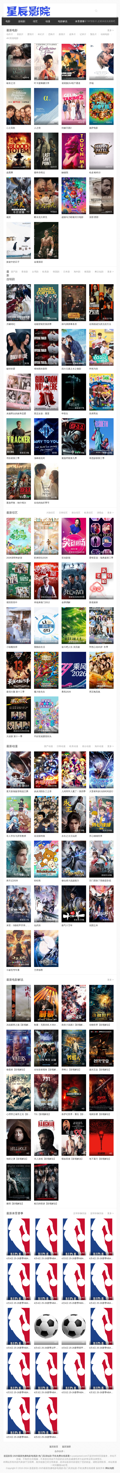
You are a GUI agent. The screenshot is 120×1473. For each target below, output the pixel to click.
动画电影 (105, 34)
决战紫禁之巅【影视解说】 (19, 1025)
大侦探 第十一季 (14, 736)
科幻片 (41, 34)
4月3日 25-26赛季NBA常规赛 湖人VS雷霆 (82, 1392)
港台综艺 (76, 512)
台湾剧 (35, 271)
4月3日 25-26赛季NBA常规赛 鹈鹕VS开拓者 (27, 1437)
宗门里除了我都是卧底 (100, 880)
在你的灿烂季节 (41, 502)
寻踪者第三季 (13, 458)
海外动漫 (99, 746)
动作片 (9, 34)
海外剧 (77, 271)
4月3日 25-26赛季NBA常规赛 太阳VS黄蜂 (26, 1392)
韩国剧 (56, 271)
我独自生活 (39, 647)
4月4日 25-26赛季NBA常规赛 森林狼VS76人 (28, 1348)
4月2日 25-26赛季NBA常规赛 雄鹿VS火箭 (54, 1437)
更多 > (110, 30)
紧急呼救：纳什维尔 (16, 502)
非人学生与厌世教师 (16, 836)
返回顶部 (66, 1446)
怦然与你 (93, 368)
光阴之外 (93, 925)
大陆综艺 (50, 512)
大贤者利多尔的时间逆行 (101, 791)
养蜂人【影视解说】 (71, 1069)
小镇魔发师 (11, 647)
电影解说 (62, 21)
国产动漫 (48, 746)
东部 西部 (94, 217)
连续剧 (21, 21)
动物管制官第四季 (43, 324)
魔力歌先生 (39, 691)
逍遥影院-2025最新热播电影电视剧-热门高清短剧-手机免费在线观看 (37, 1456)
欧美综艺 (88, 512)
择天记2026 (12, 880)
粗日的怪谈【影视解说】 (46, 1203)
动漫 (47, 21)
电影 (8, 21)
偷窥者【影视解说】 (16, 1069)
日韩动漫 (61, 746)
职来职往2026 (41, 557)
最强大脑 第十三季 (15, 691)
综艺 (35, 21)
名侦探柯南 (39, 836)
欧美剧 (45, 271)
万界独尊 (38, 970)
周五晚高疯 (94, 691)
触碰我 (65, 172)
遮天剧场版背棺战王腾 (17, 791)
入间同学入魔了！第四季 (74, 791)
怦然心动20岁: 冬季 (98, 647)
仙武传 (37, 925)
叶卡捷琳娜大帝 (41, 83)
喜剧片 (20, 34)
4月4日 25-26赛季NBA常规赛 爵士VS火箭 (54, 1303)
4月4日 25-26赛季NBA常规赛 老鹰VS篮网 (54, 1258)
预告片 (93, 34)
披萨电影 (93, 128)
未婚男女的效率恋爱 (16, 413)
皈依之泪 (10, 83)
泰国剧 (87, 271)
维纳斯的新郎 (40, 368)
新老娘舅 (93, 602)
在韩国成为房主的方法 (100, 324)
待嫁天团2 (67, 128)
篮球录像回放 (96, 1213)
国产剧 (14, 271)
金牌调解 (66, 602)
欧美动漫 (73, 746)
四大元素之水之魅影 (71, 368)
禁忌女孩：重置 (41, 413)
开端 (91, 83)
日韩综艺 (63, 512)
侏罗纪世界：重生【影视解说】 (77, 1114)
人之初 (37, 128)
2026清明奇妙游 (14, 557)
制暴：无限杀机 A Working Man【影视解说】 (56, 1025)
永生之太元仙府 (69, 836)
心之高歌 (10, 128)
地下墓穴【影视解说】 (100, 1159)
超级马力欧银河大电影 (72, 217)
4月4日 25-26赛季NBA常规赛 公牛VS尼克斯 (27, 1303)
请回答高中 (11, 602)
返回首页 (53, 1446)
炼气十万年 (67, 925)
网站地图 (109, 1468)
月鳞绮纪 (10, 324)
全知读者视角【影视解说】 (47, 1069)
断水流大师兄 (40, 217)
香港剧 (24, 271)
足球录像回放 (79, 1213)
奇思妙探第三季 (97, 458)
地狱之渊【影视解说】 (17, 1159)
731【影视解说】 (42, 1114)
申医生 (65, 413)
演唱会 (100, 512)
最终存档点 (39, 172)
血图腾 (9, 172)
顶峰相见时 (39, 458)
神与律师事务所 (69, 324)
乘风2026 (66, 691)
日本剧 (66, 271)
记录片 (83, 34)
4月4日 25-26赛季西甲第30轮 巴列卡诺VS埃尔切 (85, 1348)
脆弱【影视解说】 (15, 1203)
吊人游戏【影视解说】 (45, 1159)
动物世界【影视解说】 (100, 1025)
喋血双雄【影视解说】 (72, 1159)
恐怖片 (51, 34)
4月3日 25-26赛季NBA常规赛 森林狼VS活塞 (55, 1392)
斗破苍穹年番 (13, 970)
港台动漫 (86, 746)
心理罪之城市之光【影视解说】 (21, 1114)
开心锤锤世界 (95, 836)
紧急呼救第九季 (69, 458)
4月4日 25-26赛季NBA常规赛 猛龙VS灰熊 (26, 1258)
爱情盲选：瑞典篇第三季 (101, 557)
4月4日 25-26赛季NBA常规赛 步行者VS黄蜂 (83, 1303)
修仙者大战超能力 (70, 880)
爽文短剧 (99, 271)
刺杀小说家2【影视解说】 (74, 1025)
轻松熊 (37, 880)
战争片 (72, 34)
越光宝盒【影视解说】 (100, 1069)
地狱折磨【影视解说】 (100, 1114)
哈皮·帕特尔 (95, 172)
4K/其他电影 (12, 38)
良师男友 (93, 413)
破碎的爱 (10, 368)
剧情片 (62, 34)
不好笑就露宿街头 (43, 736)
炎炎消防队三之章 (43, 791)
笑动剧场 (66, 557)
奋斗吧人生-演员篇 (71, 647)
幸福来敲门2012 (42, 602)
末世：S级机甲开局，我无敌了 (21, 925)
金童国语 (38, 262)
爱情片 (30, 34)
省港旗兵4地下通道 (71, 83)
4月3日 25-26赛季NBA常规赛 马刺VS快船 (82, 1258)
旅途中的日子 (13, 262)
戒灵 (8, 217)
